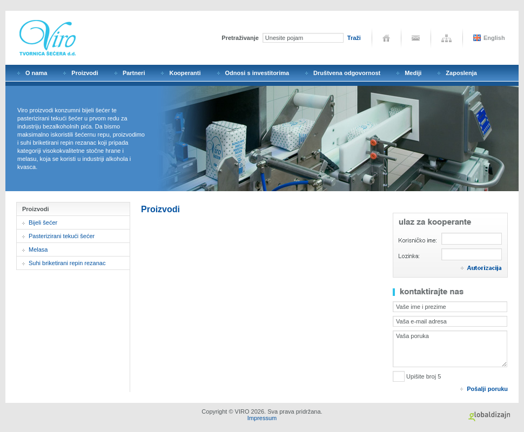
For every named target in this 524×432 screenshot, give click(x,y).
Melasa (38, 249)
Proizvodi (84, 73)
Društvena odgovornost (346, 73)
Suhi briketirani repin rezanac (67, 263)
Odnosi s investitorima (257, 73)
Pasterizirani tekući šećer (62, 236)
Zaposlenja (461, 73)
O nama (36, 73)
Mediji (413, 73)
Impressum (262, 418)
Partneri (134, 73)
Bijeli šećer (43, 222)
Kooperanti (184, 73)
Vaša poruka (450, 348)
